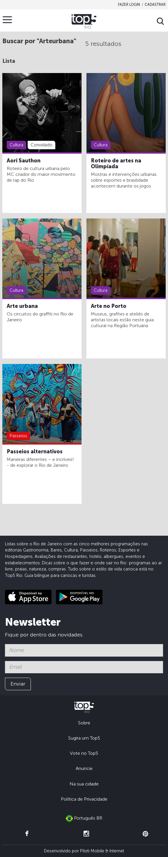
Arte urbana (22, 306)
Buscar (160, 21)
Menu (9, 19)
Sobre (84, 723)
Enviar (17, 684)
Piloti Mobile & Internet (102, 850)
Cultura (16, 145)
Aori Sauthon (23, 160)
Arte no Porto (108, 306)
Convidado (41, 145)
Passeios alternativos (35, 451)
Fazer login (129, 5)
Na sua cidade (84, 784)
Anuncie (84, 768)
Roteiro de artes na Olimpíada (116, 163)
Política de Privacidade (84, 799)
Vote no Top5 (84, 753)
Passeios (18, 435)
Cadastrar (155, 5)
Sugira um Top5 (84, 738)
